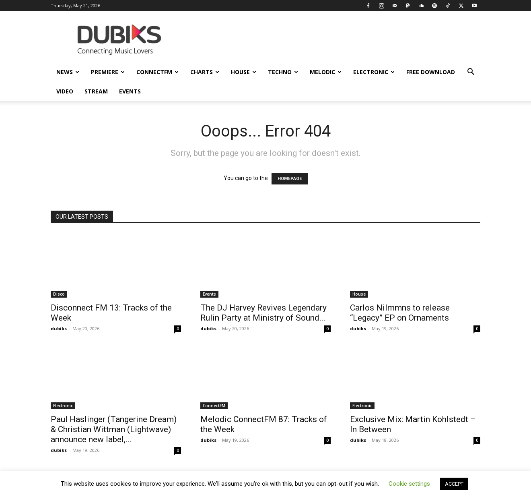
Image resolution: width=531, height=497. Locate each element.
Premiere (108, 72)
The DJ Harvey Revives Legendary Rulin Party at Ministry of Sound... (263, 313)
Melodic (326, 72)
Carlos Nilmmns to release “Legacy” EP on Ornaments (400, 313)
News (67, 72)
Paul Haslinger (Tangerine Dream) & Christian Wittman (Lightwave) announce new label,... (114, 429)
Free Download (430, 72)
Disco (59, 294)
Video (64, 91)
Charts (204, 72)
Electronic (374, 72)
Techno (283, 72)
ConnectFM (157, 72)
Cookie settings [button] (409, 483)
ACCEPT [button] (454, 484)
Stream (96, 91)
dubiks (59, 328)
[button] (470, 73)
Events (130, 91)
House (243, 72)
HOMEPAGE (290, 178)
